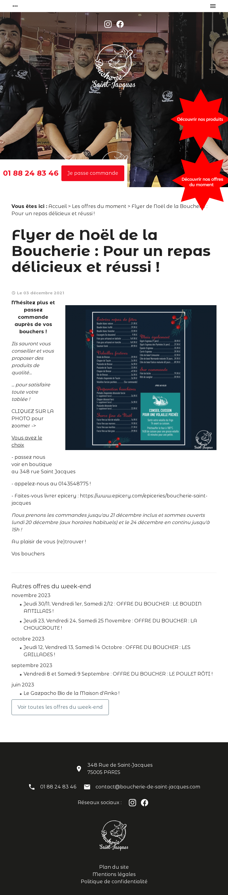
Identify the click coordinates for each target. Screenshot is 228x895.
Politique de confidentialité (114, 881)
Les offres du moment (99, 206)
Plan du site (114, 867)
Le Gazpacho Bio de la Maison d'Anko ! (71, 693)
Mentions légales (114, 874)
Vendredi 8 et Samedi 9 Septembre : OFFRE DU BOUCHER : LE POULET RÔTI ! (118, 674)
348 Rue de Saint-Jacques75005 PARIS (120, 768)
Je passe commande (92, 173)
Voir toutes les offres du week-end (60, 707)
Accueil (57, 206)
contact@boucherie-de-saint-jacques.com (148, 787)
